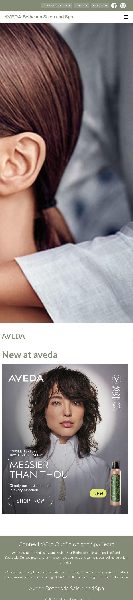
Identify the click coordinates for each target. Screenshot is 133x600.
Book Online (100, 5)
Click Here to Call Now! (56, 5)
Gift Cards (81, 5)
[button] (125, 17)
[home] (38, 17)
